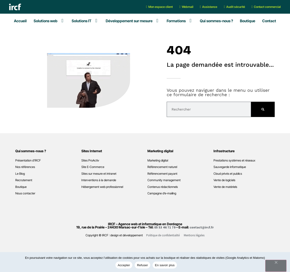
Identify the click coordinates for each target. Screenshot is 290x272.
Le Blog (20, 173)
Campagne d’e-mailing (161, 193)
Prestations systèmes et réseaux (234, 160)
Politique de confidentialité (163, 235)
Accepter (124, 265)
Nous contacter (25, 193)
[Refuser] (276, 266)
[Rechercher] (263, 109)
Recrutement (23, 180)
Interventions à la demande (98, 180)
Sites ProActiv (90, 160)
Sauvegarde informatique (230, 167)
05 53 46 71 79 (164, 227)
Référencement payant (162, 173)
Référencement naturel (162, 167)
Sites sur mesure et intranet (98, 173)
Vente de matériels (225, 187)
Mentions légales (194, 235)
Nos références (25, 167)
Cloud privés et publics (228, 173)
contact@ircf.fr (202, 227)
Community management (164, 180)
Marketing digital (157, 160)
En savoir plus (165, 265)
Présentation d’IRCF (28, 160)
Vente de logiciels (224, 180)
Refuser (142, 265)
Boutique (21, 187)
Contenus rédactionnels (162, 187)
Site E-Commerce (92, 167)
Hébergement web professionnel (102, 187)
